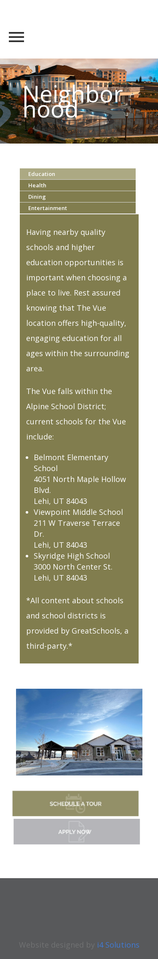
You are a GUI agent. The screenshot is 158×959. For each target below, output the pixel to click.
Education (41, 174)
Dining (37, 196)
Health (37, 185)
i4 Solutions (118, 945)
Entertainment (47, 208)
